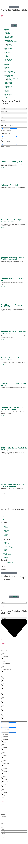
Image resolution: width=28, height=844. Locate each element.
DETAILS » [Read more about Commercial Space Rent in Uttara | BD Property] (3, 415)
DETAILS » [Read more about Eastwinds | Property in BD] (3, 167)
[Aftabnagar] (1, 737)
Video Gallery (8, 48)
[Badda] (1, 740)
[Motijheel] (1, 777)
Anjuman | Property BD (10, 185)
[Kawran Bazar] (1, 761)
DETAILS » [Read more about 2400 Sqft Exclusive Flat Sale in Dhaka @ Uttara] (3, 455)
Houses (7, 32)
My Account (6, 57)
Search (3, 801)
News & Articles (9, 40)
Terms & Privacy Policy (10, 578)
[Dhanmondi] (1, 753)
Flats (6, 30)
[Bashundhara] (1, 748)
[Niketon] (1, 782)
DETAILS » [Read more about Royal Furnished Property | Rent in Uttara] (3, 312)
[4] (1, 684)
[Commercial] (1, 654)
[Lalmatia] (1, 766)
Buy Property (6, 29)
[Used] (1, 670)
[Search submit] (2, 16)
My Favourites (8, 59)
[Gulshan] (1, 756)
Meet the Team (8, 53)
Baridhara (5, 527)
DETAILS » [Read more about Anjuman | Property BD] (3, 191)
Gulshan (5, 524)
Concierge (7, 52)
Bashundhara (6, 530)
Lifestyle (9, 44)
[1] (1, 676)
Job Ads (7, 55)
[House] (1, 657)
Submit (14, 841)
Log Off (7, 61)
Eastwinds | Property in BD (12, 162)
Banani (4, 526)
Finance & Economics (12, 43)
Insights (5, 74)
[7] (1, 709)
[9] (1, 714)
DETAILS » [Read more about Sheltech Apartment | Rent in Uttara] (3, 286)
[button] (14, 63)
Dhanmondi (5, 528)
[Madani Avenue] (1, 769)
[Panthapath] (1, 785)
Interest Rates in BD (10, 37)
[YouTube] (3, 519)
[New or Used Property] (14, 118)
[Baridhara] (1, 745)
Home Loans (6, 34)
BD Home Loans (9, 36)
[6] (1, 706)
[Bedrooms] (14, 122)
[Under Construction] (1, 667)
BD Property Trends (12, 41)
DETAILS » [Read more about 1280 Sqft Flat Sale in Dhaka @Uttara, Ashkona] (3, 492)
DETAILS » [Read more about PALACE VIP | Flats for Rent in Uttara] (3, 391)
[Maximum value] (13, 128)
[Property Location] (14, 109)
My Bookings (8, 60)
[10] (1, 717)
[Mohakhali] (1, 774)
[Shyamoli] (1, 790)
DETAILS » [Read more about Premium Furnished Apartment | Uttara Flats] (3, 339)
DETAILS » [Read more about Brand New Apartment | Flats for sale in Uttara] (3, 227)
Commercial (8, 33)
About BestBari (9, 51)
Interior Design (11, 45)
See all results (5, 22)
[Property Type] (14, 113)
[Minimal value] (5, 128)
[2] (1, 679)
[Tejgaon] (1, 793)
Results (3, 20)
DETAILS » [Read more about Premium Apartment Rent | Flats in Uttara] (3, 364)
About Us (5, 49)
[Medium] (3, 516)
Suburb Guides (8, 47)
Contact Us (7, 56)
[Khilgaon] (1, 764)
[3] (1, 681)
